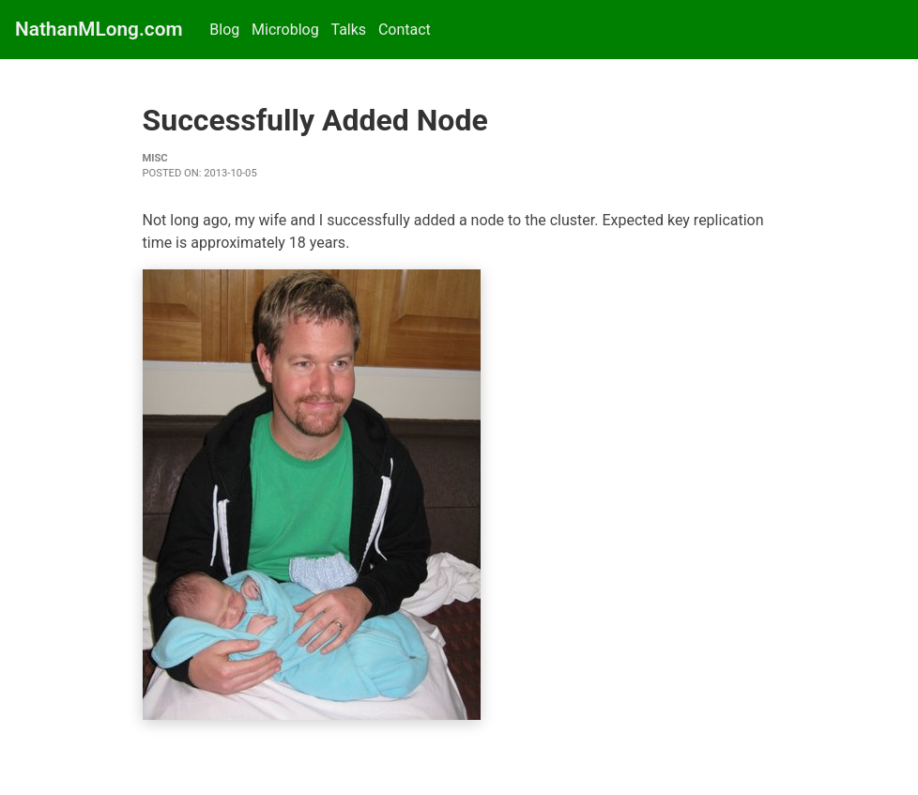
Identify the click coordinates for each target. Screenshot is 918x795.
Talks (348, 29)
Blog (224, 29)
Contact (404, 29)
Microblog (285, 29)
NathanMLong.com (99, 29)
